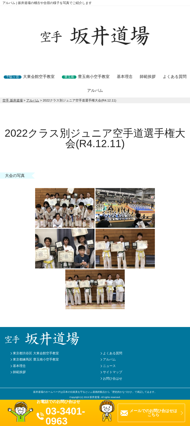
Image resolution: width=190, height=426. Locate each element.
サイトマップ (112, 372)
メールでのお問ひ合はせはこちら (153, 413)
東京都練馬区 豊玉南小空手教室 (36, 359)
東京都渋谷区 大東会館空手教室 (36, 353)
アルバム (95, 90)
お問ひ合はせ (112, 378)
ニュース (109, 366)
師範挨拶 (148, 76)
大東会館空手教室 (29, 76)
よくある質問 (175, 76)
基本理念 (125, 76)
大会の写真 (15, 175)
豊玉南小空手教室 (86, 76)
